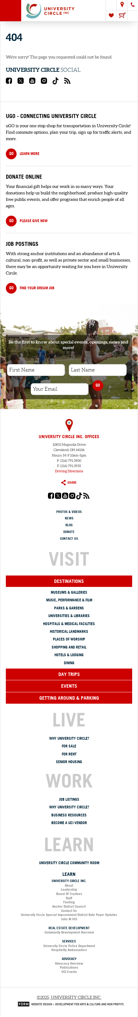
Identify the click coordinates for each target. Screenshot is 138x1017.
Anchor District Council (69, 906)
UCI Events (69, 972)
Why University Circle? (69, 738)
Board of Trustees (69, 894)
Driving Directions (69, 471)
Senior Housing (69, 761)
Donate (69, 532)
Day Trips (69, 674)
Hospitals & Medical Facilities (69, 623)
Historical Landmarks (69, 631)
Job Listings (69, 799)
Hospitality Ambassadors (69, 950)
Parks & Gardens (69, 608)
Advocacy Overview (69, 963)
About (69, 885)
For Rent (69, 754)
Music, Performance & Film (69, 600)
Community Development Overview (69, 932)
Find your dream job (30, 288)
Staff (69, 898)
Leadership (69, 889)
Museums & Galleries (69, 592)
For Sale (69, 746)
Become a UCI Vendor (69, 822)
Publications (69, 967)
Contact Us (69, 538)
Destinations (69, 581)
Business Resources (69, 815)
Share (69, 482)
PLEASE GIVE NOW (27, 221)
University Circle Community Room (69, 862)
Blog (69, 525)
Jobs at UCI (69, 919)
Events (69, 686)
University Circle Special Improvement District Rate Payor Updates (69, 915)
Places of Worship (69, 639)
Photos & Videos (69, 512)
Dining (69, 662)
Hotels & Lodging (69, 654)
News (69, 518)
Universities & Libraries (69, 615)
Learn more (22, 153)
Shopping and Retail (69, 647)
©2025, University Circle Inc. (69, 997)
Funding (69, 902)
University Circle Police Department (69, 946)
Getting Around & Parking (69, 698)
